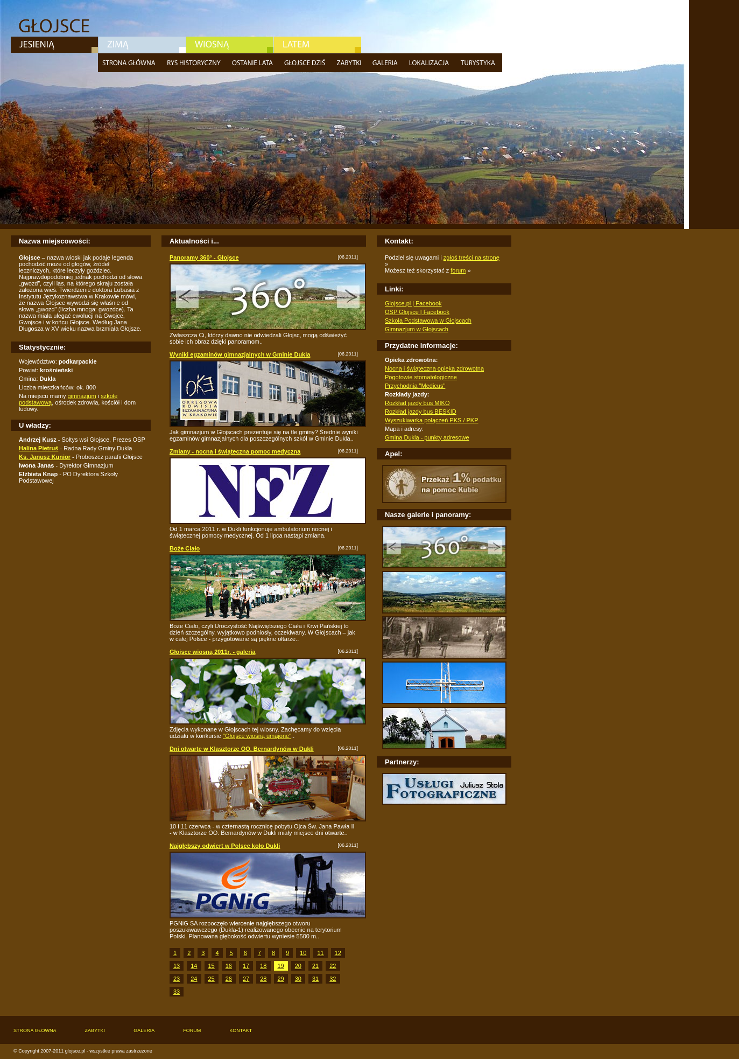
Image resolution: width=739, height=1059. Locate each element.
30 (298, 979)
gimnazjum (81, 396)
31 (315, 979)
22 (332, 966)
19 (281, 966)
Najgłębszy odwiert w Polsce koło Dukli (225, 845)
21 (315, 966)
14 (194, 966)
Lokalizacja (430, 62)
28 (263, 979)
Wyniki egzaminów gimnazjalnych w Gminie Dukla (240, 354)
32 (332, 979)
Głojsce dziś (306, 62)
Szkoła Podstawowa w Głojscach (428, 320)
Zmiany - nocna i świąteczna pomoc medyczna (235, 451)
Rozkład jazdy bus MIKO (417, 403)
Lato (317, 45)
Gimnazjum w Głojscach (416, 329)
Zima (142, 45)
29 (281, 979)
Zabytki (350, 62)
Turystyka (479, 62)
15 (211, 966)
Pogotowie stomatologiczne (421, 377)
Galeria (386, 62)
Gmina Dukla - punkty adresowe (427, 437)
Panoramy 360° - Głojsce (204, 257)
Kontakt (240, 1030)
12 (338, 953)
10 (303, 953)
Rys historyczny (195, 62)
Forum (192, 1030)
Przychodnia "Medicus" (415, 385)
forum (458, 270)
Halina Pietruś (38, 448)
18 (263, 966)
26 (229, 979)
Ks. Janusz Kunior (45, 457)
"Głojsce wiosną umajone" (257, 736)
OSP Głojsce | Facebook (417, 312)
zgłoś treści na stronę (471, 257)
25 (211, 979)
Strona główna (130, 62)
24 (194, 979)
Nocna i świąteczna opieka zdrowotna (434, 368)
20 (298, 966)
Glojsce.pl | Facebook (413, 303)
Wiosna (229, 45)
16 (229, 966)
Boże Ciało (185, 548)
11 (320, 953)
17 (246, 966)
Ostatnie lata (254, 62)
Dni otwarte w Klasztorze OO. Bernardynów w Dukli (242, 749)
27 (246, 979)
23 (176, 979)
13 (176, 966)
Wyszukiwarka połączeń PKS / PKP (431, 420)
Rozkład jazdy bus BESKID (420, 411)
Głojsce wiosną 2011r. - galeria (213, 652)
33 (176, 991)
